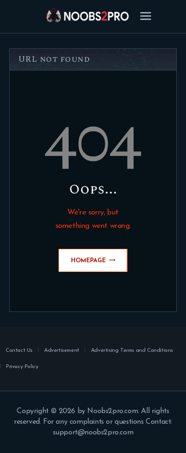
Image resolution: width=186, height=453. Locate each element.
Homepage (88, 261)
